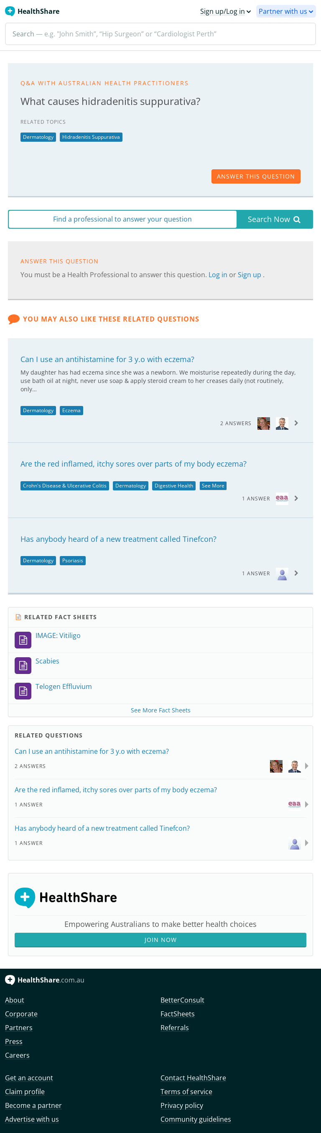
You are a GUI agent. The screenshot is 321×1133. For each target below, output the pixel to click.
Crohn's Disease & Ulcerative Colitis (65, 485)
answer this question (256, 176)
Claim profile (25, 1091)
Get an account (29, 1077)
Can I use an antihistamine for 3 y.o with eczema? (107, 359)
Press (14, 1041)
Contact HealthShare (193, 1077)
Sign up (250, 274)
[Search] (160, 34)
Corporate (21, 1013)
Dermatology (38, 136)
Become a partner (33, 1105)
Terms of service (186, 1091)
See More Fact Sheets (161, 710)
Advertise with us (32, 1119)
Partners (19, 1027)
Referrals (174, 1027)
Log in (219, 274)
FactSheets (177, 1013)
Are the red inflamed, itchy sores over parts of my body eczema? (133, 464)
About (14, 1000)
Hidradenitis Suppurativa (91, 136)
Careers (17, 1055)
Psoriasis (72, 560)
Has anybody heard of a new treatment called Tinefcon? (118, 539)
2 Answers (236, 423)
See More (213, 485)
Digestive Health (174, 485)
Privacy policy (181, 1105)
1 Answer (256, 498)
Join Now (161, 940)
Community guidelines (195, 1119)
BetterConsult (182, 1000)
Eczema (71, 410)
